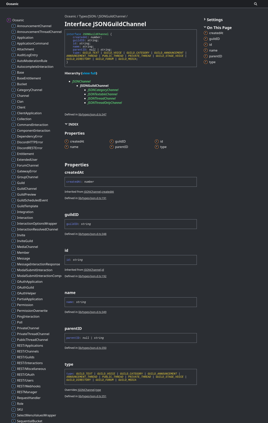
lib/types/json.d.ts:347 (92, 114)
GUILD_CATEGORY (138, 52)
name (76, 46)
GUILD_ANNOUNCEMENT (168, 52)
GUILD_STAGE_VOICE (169, 56)
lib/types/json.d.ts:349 (92, 312)
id (74, 43)
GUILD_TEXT (91, 52)
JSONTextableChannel (102, 94)
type (76, 52)
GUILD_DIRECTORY (78, 59)
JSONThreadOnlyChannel (105, 103)
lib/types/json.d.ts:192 (92, 276)
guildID (78, 40)
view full (89, 73)
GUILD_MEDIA (127, 59)
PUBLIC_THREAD (112, 56)
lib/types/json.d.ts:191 (92, 198)
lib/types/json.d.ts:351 (92, 396)
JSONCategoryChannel (103, 90)
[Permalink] (87, 172)
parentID (79, 49)
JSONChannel (81, 81)
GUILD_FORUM (104, 59)
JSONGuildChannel (111, 16)
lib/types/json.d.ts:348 (92, 234)
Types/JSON (87, 16)
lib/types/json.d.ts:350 (92, 348)
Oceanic (12, 4)
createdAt (80, 37)
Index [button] (71, 124)
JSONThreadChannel (102, 98)
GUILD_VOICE (113, 52)
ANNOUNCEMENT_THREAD (81, 56)
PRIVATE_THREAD (139, 56)
